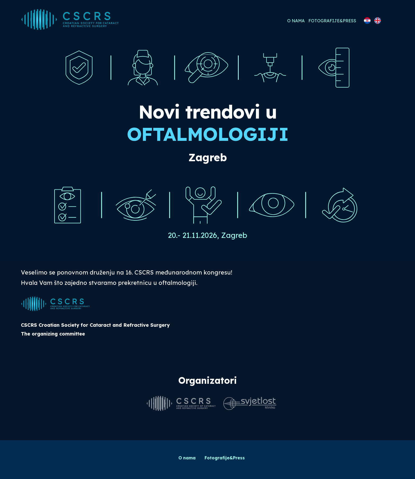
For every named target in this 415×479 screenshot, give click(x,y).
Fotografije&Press (332, 20)
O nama (296, 20)
